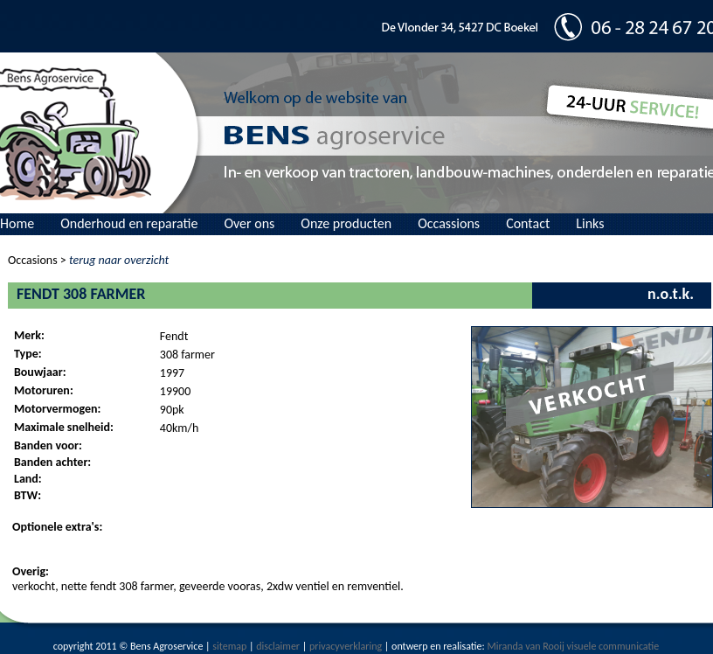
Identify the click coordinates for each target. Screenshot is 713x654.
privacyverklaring (345, 646)
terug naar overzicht (119, 260)
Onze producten (346, 223)
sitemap (229, 646)
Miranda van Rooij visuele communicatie (573, 646)
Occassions (449, 223)
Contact (528, 223)
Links (590, 223)
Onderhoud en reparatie (128, 223)
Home (17, 223)
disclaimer (278, 646)
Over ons (249, 223)
